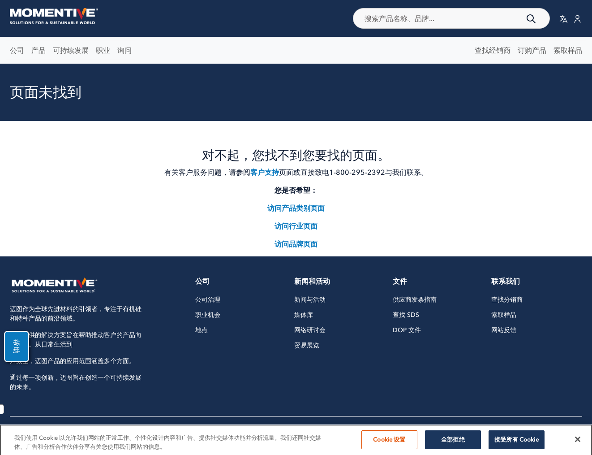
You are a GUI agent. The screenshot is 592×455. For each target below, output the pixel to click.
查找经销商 (492, 50)
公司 (17, 50)
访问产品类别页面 (296, 208)
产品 (38, 50)
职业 (103, 50)
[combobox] (451, 18)
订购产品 (532, 50)
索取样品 (567, 50)
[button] (563, 18)
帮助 (12, 346)
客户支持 (264, 172)
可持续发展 (71, 50)
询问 (124, 50)
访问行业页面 (296, 225)
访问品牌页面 (296, 243)
